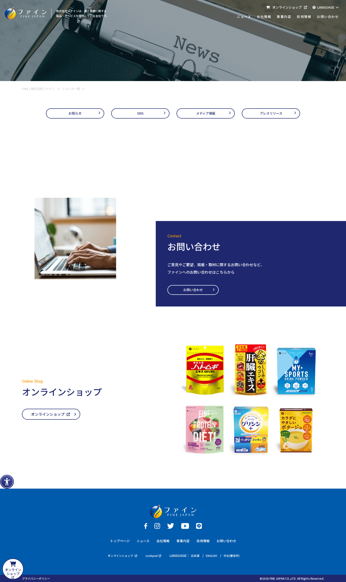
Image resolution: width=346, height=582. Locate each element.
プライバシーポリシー (36, 578)
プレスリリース (271, 113)
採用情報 (304, 16)
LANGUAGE (325, 7)
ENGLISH (214, 555)
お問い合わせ (328, 16)
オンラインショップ (286, 7)
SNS (140, 113)
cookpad (152, 555)
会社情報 (264, 16)
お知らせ (75, 113)
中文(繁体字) (236, 555)
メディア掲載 (206, 113)
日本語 (196, 555)
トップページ (120, 540)
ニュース (244, 16)
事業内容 (284, 16)
